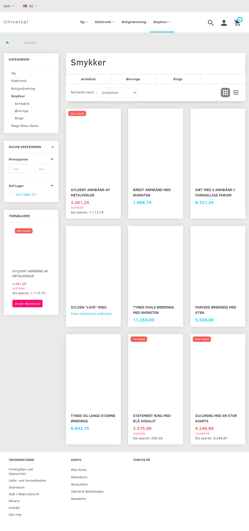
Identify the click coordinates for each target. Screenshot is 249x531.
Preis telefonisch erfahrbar (91, 313)
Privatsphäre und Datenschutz (21, 471)
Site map (15, 514)
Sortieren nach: (83, 92)
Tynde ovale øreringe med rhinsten (153, 309)
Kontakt (14, 507)
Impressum (17, 487)
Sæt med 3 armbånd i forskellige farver (215, 192)
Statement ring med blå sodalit (152, 418)
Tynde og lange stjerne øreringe (93, 418)
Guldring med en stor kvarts (216, 418)
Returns (14, 501)
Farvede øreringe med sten (215, 309)
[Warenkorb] (238, 22)
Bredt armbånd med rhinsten (152, 192)
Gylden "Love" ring (89, 307)
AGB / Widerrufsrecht (24, 494)
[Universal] (16, 22)
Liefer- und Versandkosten (27, 480)
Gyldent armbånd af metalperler (30, 273)
